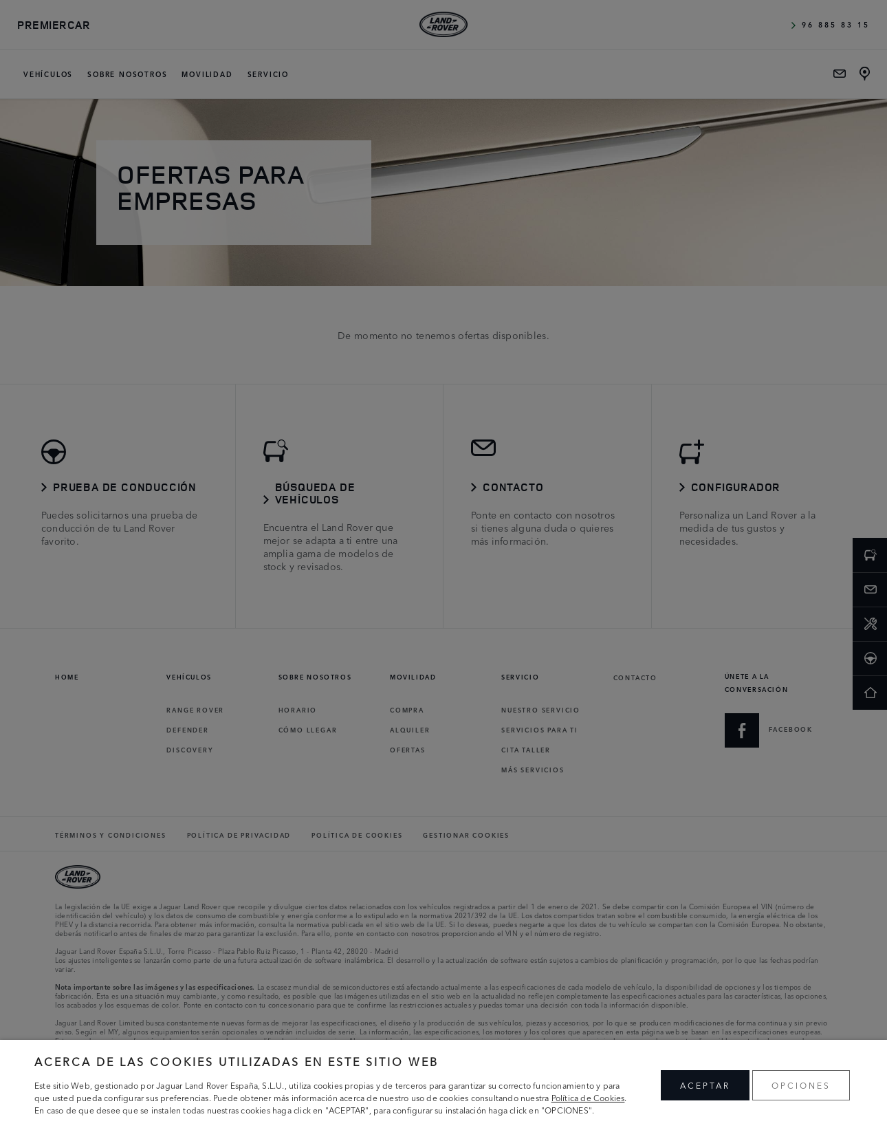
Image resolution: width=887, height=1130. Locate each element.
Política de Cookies (588, 1097)
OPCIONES (801, 1085)
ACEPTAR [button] (705, 1085)
